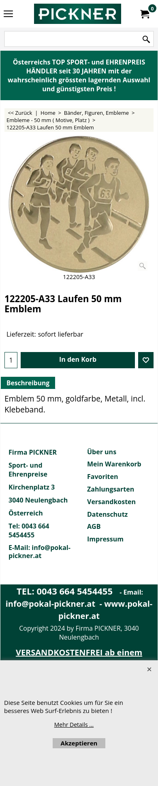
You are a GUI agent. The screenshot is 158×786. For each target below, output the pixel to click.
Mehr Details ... (74, 724)
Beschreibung (27, 382)
